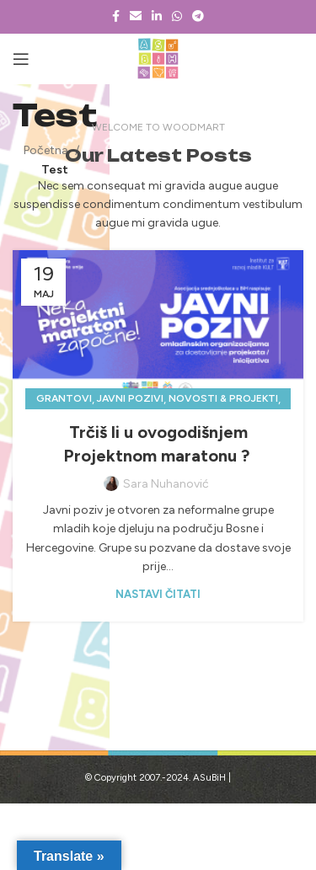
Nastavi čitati (158, 594)
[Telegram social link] (198, 17)
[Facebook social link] (116, 17)
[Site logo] (158, 58)
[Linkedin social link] (157, 17)
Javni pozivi (130, 398)
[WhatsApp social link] (177, 17)
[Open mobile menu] (21, 59)
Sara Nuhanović (166, 484)
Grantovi (64, 398)
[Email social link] (136, 17)
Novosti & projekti (223, 398)
